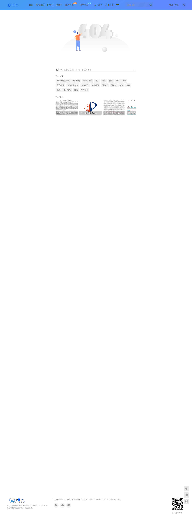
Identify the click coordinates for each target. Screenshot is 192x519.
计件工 (105, 85)
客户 (97, 81)
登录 (171, 5)
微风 (76, 90)
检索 (104, 81)
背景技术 (60, 85)
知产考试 (86, 4)
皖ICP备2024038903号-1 (112, 499)
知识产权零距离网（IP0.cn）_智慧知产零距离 (84, 499)
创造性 (113, 85)
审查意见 (85, 85)
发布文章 (98, 4)
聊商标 (59, 4)
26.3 (117, 81)
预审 (111, 81)
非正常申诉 (87, 81)
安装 (124, 81)
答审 (121, 85)
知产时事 (71, 4)
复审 (128, 85)
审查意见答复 (72, 85)
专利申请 (76, 81)
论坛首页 (40, 4)
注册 (177, 5)
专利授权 (67, 90)
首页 (31, 4)
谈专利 (50, 4)
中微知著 (84, 90)
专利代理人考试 (63, 81)
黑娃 (58, 90)
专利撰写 (95, 85)
